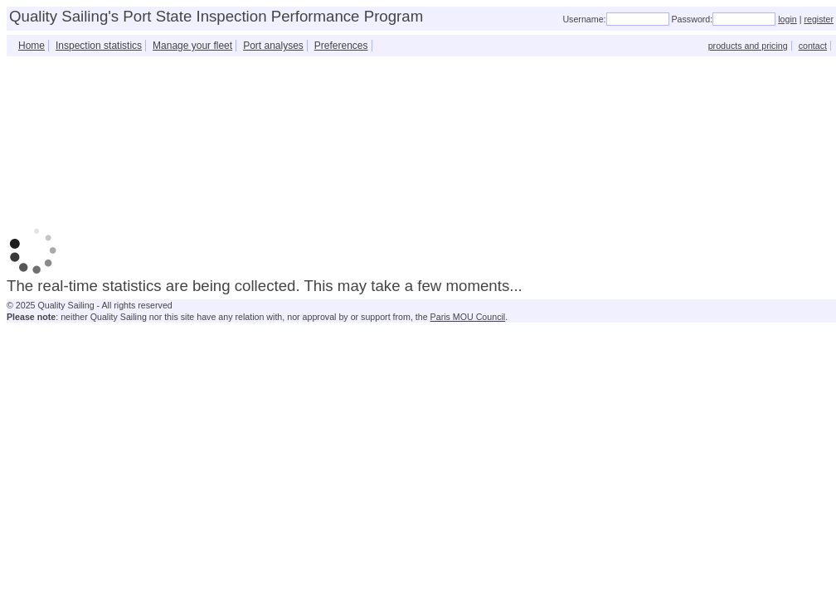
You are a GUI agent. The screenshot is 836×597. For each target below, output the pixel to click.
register (819, 19)
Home (31, 45)
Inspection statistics (99, 45)
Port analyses (273, 45)
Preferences (341, 45)
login (787, 19)
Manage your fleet (192, 45)
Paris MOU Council (468, 317)
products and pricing (748, 46)
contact (813, 46)
